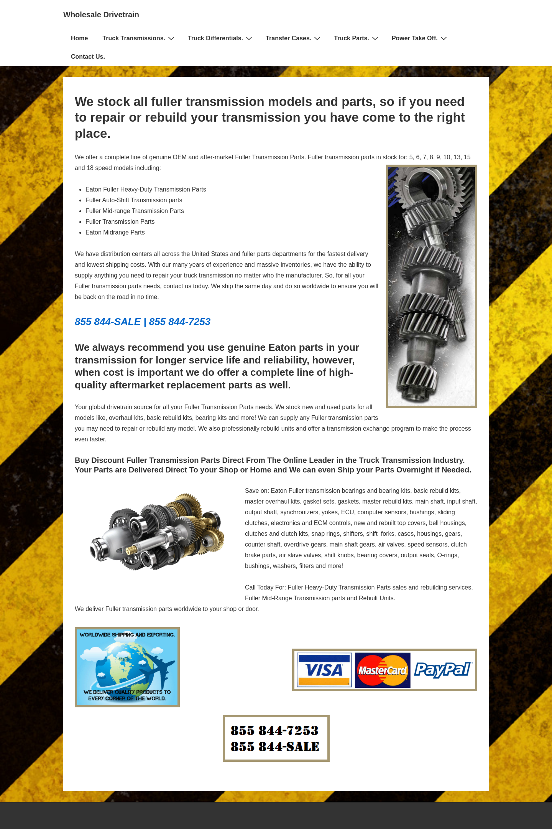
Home (79, 38)
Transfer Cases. (294, 38)
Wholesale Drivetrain (101, 14)
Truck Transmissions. (139, 38)
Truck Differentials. (221, 38)
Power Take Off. (420, 38)
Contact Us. (88, 56)
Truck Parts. (357, 38)
